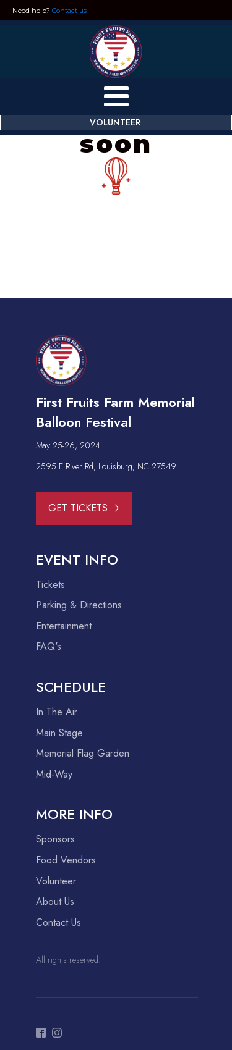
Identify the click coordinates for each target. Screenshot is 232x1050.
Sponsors (55, 839)
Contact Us (58, 922)
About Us (55, 901)
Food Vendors (66, 860)
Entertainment (64, 626)
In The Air (56, 712)
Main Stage (59, 733)
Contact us (69, 10)
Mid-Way (54, 774)
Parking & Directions (79, 605)
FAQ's (48, 646)
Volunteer (56, 881)
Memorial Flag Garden (82, 753)
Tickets (50, 584)
